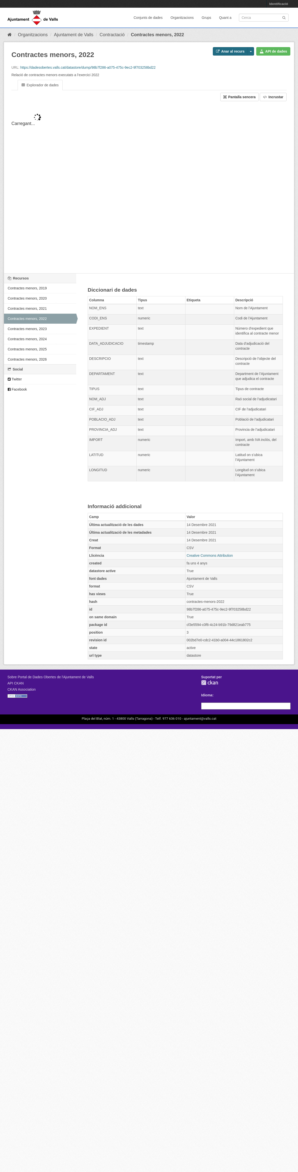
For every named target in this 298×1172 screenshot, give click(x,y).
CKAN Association (21, 689)
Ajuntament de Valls (73, 34)
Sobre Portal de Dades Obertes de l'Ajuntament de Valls (50, 677)
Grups (206, 18)
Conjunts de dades (148, 18)
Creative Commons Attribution (210, 555)
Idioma (206, 695)
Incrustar (273, 97)
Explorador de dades (40, 85)
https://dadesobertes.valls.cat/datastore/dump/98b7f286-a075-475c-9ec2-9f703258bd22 (88, 67)
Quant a (225, 18)
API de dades (273, 51)
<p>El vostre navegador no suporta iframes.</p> (149, 191)
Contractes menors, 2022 (157, 34)
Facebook (17, 389)
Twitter (15, 379)
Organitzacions (182, 18)
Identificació (278, 4)
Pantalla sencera (240, 97)
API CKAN (15, 683)
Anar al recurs (230, 51)
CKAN (209, 682)
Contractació (112, 34)
